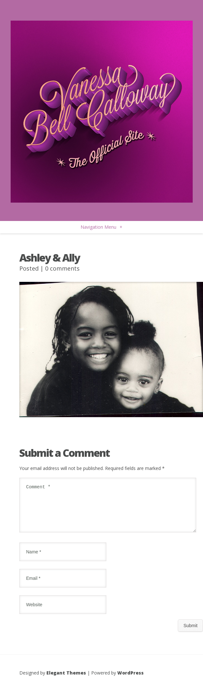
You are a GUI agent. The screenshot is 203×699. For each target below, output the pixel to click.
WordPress (130, 680)
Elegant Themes (66, 680)
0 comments (62, 268)
